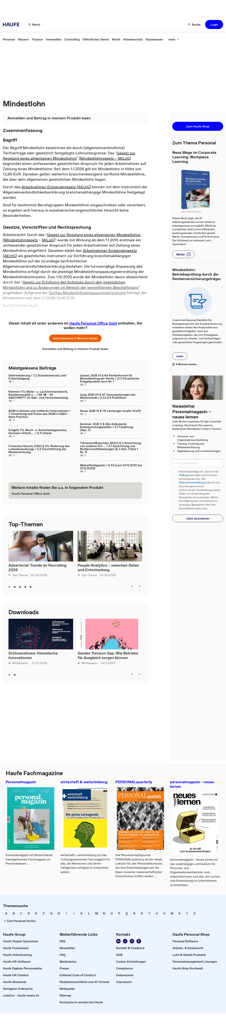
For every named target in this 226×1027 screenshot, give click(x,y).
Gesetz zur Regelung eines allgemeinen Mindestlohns (69, 155)
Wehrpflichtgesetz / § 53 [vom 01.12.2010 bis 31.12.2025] (111, 467)
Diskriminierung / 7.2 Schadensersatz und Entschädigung (37, 377)
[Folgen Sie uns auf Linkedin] (118, 941)
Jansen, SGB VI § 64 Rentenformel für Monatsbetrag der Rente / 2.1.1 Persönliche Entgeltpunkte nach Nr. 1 (109, 378)
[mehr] (174, 39)
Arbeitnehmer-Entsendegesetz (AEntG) (56, 187)
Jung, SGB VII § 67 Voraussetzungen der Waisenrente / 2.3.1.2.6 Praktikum (108, 396)
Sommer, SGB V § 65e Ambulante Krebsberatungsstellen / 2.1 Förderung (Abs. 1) (106, 426)
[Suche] (194, 24)
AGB (181, 475)
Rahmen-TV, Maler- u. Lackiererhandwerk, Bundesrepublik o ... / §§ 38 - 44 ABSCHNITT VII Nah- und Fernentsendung (38, 394)
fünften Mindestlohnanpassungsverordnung (87, 292)
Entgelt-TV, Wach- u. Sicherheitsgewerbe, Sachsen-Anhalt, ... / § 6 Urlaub (37, 431)
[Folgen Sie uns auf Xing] (125, 941)
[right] (139, 586)
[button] (214, 24)
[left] (132, 586)
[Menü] (34, 24)
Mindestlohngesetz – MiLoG (105, 158)
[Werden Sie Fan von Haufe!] (138, 941)
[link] (9, 39)
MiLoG (48, 240)
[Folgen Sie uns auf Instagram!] (132, 941)
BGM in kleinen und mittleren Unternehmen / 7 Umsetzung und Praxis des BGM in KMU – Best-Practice (39, 413)
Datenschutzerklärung (192, 482)
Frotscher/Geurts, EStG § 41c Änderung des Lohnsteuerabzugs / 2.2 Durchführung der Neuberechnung (39, 448)
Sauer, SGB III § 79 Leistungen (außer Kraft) (110, 410)
